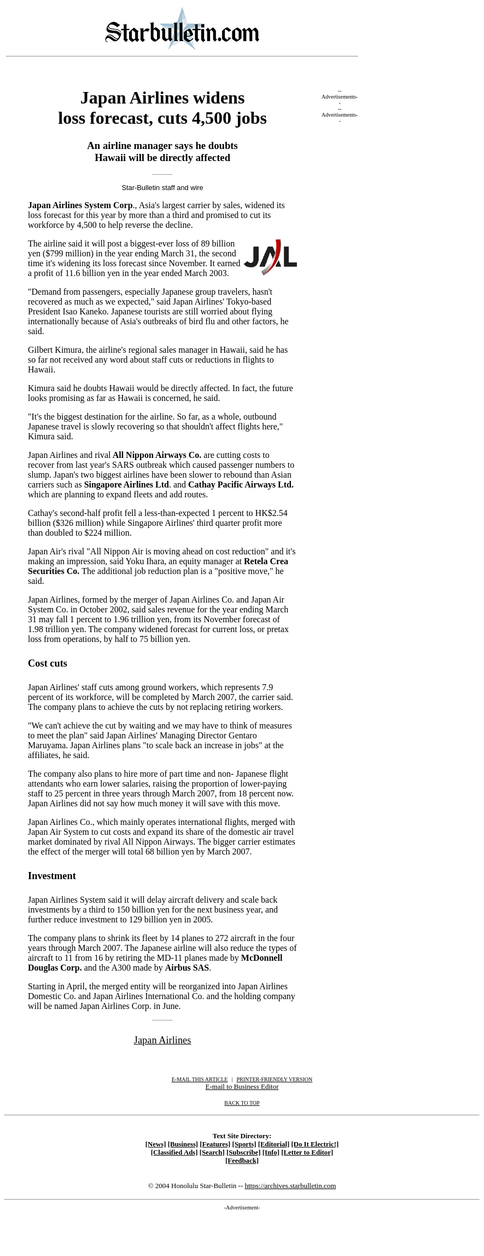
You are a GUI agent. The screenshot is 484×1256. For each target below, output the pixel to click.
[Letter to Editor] (307, 1152)
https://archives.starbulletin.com (290, 1186)
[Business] (183, 1144)
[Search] (212, 1152)
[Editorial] (274, 1144)
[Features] (215, 1144)
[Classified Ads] (174, 1152)
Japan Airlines (162, 1040)
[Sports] (244, 1144)
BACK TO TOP (241, 1103)
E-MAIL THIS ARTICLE (200, 1079)
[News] (155, 1144)
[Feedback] (242, 1161)
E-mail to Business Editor (242, 1086)
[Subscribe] (243, 1152)
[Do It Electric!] (315, 1144)
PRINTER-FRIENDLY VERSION (275, 1079)
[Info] (271, 1152)
